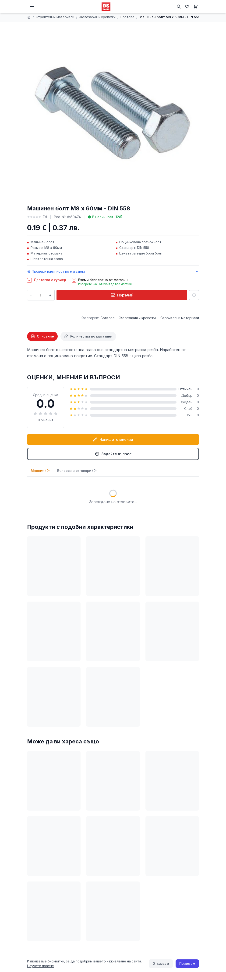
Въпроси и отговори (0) (77, 471)
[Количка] (195, 6)
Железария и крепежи (97, 17)
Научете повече (40, 966)
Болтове (127, 17)
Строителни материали (55, 17)
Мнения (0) (40, 471)
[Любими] (187, 6)
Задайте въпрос (113, 454)
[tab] (42, 336)
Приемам (187, 963)
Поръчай (122, 295)
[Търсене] (179, 6)
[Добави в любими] (194, 295)
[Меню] (31, 6)
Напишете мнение (113, 439)
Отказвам (160, 963)
